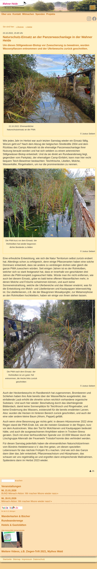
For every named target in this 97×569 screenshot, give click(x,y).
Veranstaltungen (11, 486)
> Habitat (29, 27)
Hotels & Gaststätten (13, 525)
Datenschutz (39, 559)
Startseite (7, 559)
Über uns (6, 14)
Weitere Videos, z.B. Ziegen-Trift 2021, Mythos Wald (32, 551)
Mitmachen (28, 14)
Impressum (27, 559)
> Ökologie (20, 27)
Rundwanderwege (12, 520)
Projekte (50, 14)
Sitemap (16, 559)
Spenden (40, 14)
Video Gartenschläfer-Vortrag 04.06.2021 (12, 530)
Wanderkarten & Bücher (15, 516)
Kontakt (16, 14)
